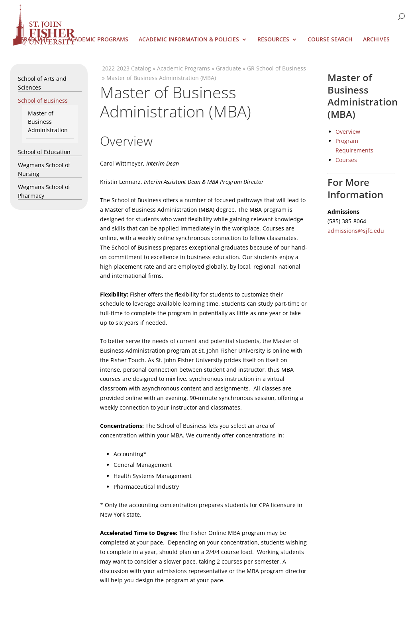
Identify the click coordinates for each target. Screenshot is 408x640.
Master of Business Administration (48, 121)
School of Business (43, 100)
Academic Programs (97, 40)
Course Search (330, 40)
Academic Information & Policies (189, 40)
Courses (346, 160)
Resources (273, 40)
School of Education (44, 152)
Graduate (34, 40)
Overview (347, 131)
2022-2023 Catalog (126, 68)
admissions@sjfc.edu (356, 230)
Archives (376, 40)
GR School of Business (276, 68)
